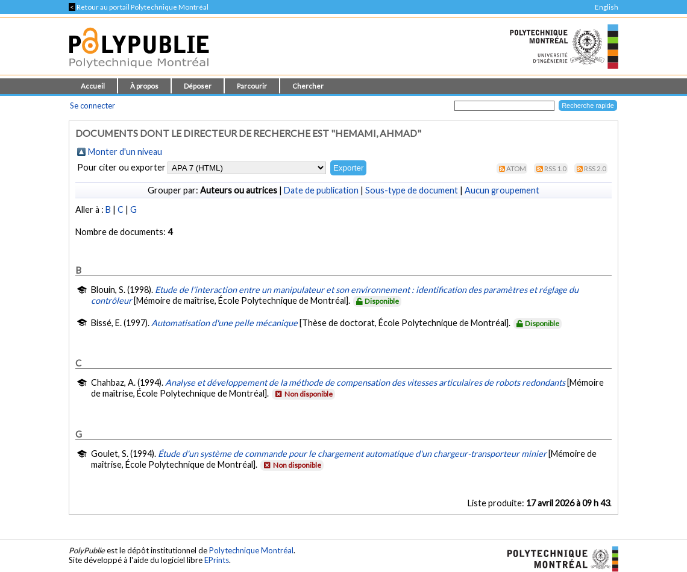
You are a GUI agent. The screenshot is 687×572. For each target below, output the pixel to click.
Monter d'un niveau (125, 151)
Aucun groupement (502, 190)
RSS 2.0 (595, 168)
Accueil (93, 86)
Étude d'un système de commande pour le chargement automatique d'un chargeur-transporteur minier (352, 453)
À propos (144, 86)
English (606, 7)
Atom (516, 168)
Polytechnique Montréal (251, 550)
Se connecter (92, 105)
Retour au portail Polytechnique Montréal (139, 7)
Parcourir (252, 86)
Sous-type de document (411, 190)
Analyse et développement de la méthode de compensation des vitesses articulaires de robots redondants (365, 382)
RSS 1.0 (555, 168)
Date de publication (321, 190)
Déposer (198, 86)
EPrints (216, 560)
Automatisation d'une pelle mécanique (224, 323)
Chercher (308, 86)
